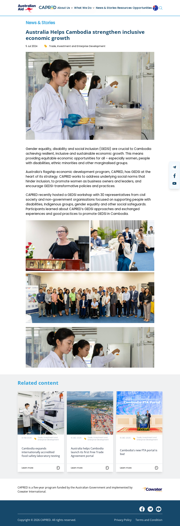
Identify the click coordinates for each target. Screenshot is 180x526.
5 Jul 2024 (32, 46)
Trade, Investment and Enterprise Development (77, 46)
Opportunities (142, 8)
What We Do (84, 8)
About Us (65, 8)
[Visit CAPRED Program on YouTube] (158, 509)
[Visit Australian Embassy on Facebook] (142, 509)
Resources (124, 8)
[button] (41, 431)
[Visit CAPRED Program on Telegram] (150, 509)
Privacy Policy (122, 520)
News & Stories (106, 8)
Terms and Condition (149, 520)
